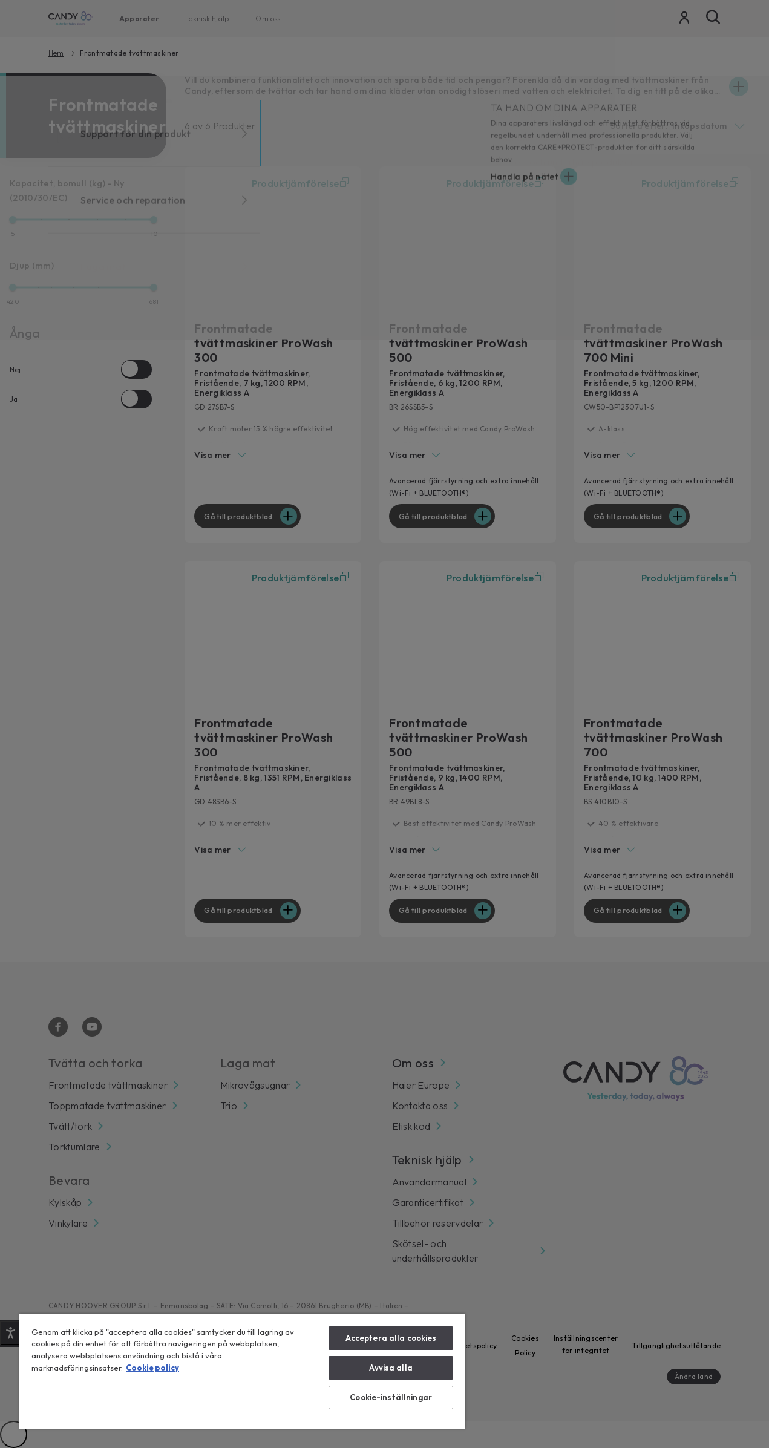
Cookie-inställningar (391, 1397)
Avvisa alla (390, 1367)
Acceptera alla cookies (391, 1338)
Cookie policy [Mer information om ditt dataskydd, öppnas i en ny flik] (152, 1367)
